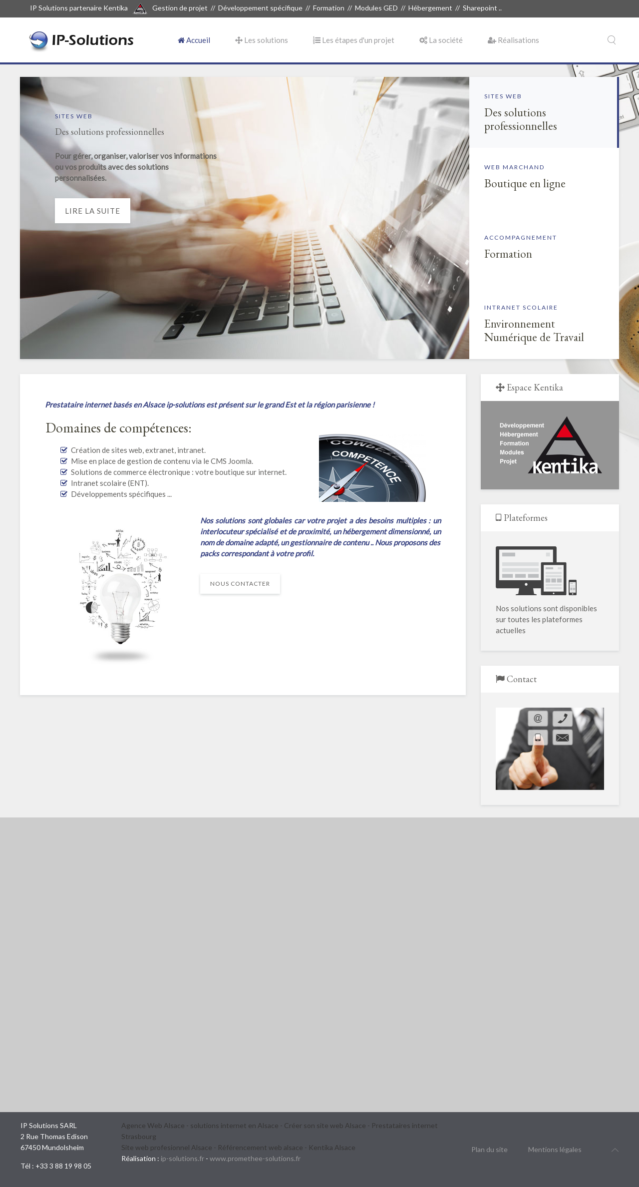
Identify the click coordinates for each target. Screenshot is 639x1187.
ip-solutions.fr (182, 1158)
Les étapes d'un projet (353, 39)
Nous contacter (240, 583)
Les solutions (261, 39)
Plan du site (489, 1149)
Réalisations (513, 39)
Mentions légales (555, 1149)
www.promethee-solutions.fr (255, 1158)
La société (441, 39)
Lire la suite (92, 210)
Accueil (194, 39)
